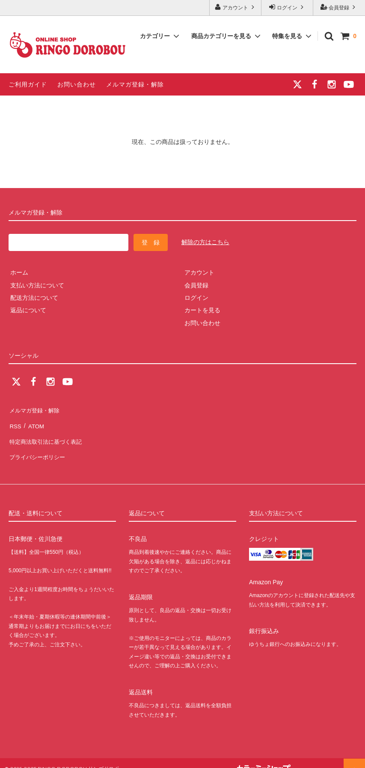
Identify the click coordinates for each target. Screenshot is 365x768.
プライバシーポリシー (38, 446)
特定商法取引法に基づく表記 (47, 434)
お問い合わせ (76, 84)
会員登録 (339, 7)
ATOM (34, 421)
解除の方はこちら (205, 242)
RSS (15, 421)
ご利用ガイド (28, 84)
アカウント (235, 7)
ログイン (287, 7)
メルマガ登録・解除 (135, 84)
